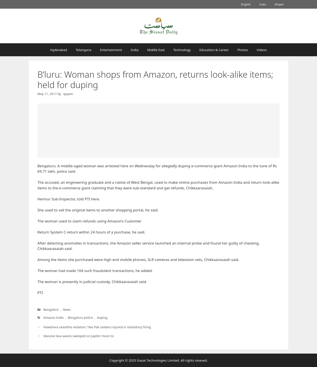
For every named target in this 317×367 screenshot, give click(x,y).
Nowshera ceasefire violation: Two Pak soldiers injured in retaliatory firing (97, 327)
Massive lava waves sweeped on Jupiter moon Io (78, 336)
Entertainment (111, 50)
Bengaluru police (80, 317)
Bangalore (51, 309)
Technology (182, 50)
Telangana (83, 50)
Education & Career (214, 50)
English (246, 4)
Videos (262, 50)
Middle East (156, 50)
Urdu (262, 4)
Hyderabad (58, 50)
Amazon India (53, 317)
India (134, 50)
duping (102, 317)
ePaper (279, 4)
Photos (242, 50)
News (67, 309)
